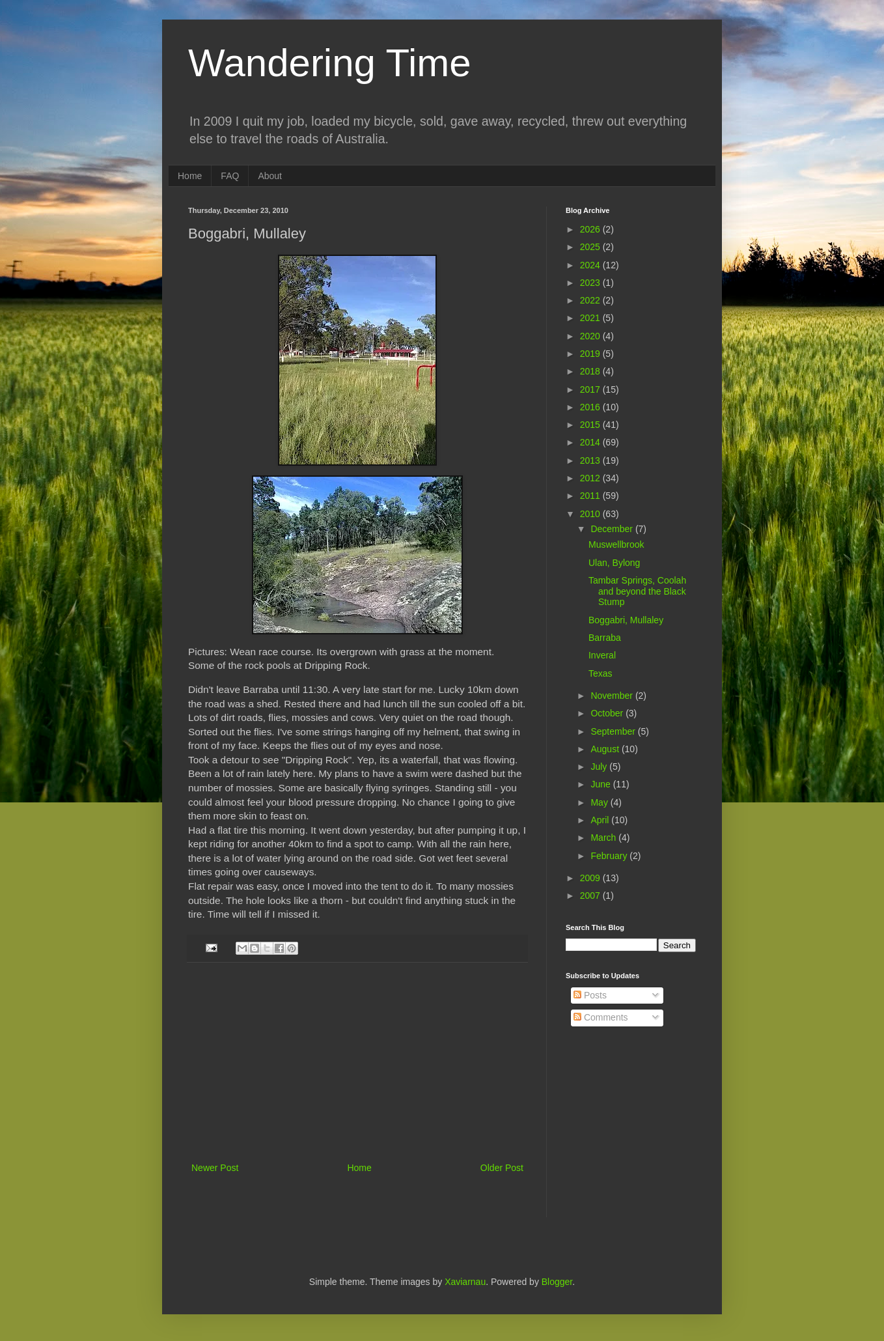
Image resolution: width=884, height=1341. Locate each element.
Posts (590, 995)
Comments (600, 1017)
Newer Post (214, 1168)
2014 (591, 442)
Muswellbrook (616, 544)
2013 (591, 460)
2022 (591, 300)
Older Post (501, 1168)
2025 (591, 247)
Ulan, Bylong (614, 563)
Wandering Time (329, 63)
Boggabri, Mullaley (625, 620)
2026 (591, 229)
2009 (591, 878)
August (605, 749)
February (609, 856)
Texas (600, 673)
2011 (591, 495)
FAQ (230, 176)
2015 (591, 424)
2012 (591, 478)
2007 (591, 895)
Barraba (604, 637)
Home (190, 176)
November (612, 695)
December (612, 529)
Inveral (602, 655)
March (604, 837)
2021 (591, 318)
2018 (591, 371)
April (600, 820)
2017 (591, 389)
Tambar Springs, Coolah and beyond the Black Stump (637, 591)
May (600, 802)
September (613, 731)
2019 (591, 353)
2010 (591, 514)
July (599, 766)
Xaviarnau (465, 1282)
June (601, 784)
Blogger (557, 1282)
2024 (591, 265)
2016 (591, 407)
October (608, 713)
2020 (591, 336)
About (270, 176)
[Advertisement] (357, 1062)
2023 (591, 282)
